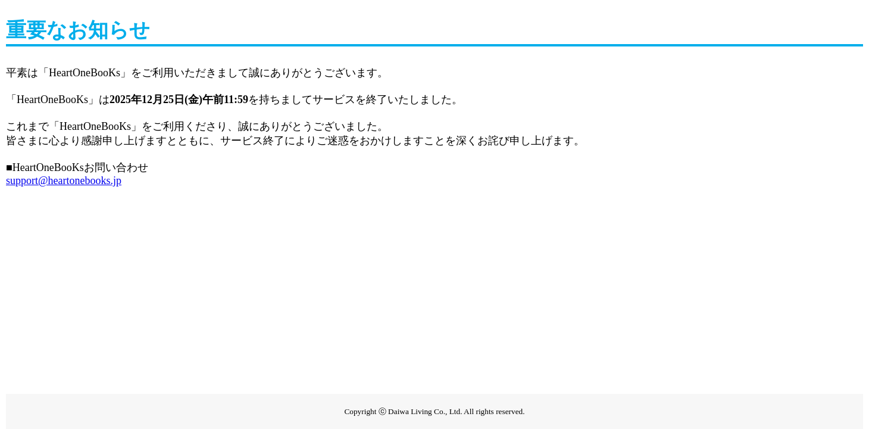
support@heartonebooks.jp (63, 180)
